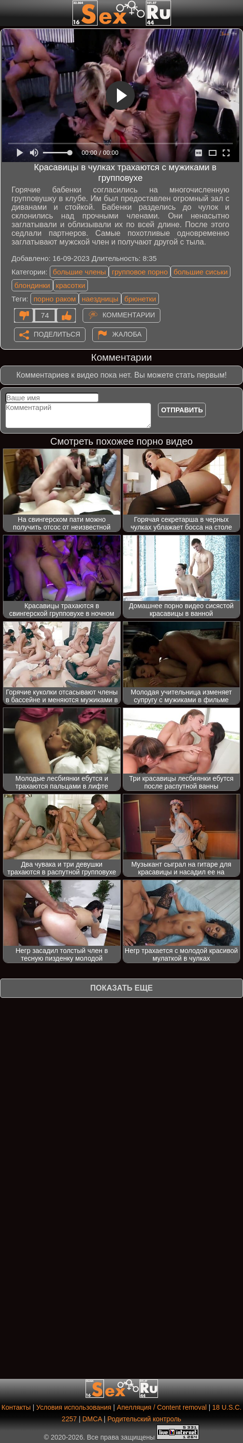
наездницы (100, 299)
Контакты (15, 1407)
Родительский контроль (144, 1419)
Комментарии (128, 315)
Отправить (182, 410)
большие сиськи (200, 272)
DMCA (91, 1419)
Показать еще (121, 988)
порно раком (54, 299)
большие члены (79, 272)
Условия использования (73, 1407)
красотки (71, 285)
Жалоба (127, 334)
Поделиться (57, 334)
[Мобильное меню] (8, 13)
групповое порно (140, 272)
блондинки (32, 285)
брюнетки (140, 299)
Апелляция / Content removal (162, 1407)
